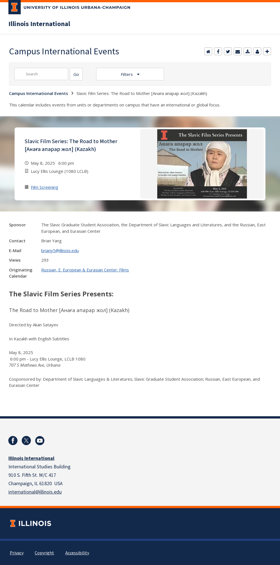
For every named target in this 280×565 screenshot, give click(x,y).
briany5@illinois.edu (60, 250)
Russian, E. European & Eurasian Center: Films (85, 270)
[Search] (76, 74)
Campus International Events (38, 93)
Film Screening (44, 187)
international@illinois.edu (35, 492)
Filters (127, 74)
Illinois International (39, 24)
